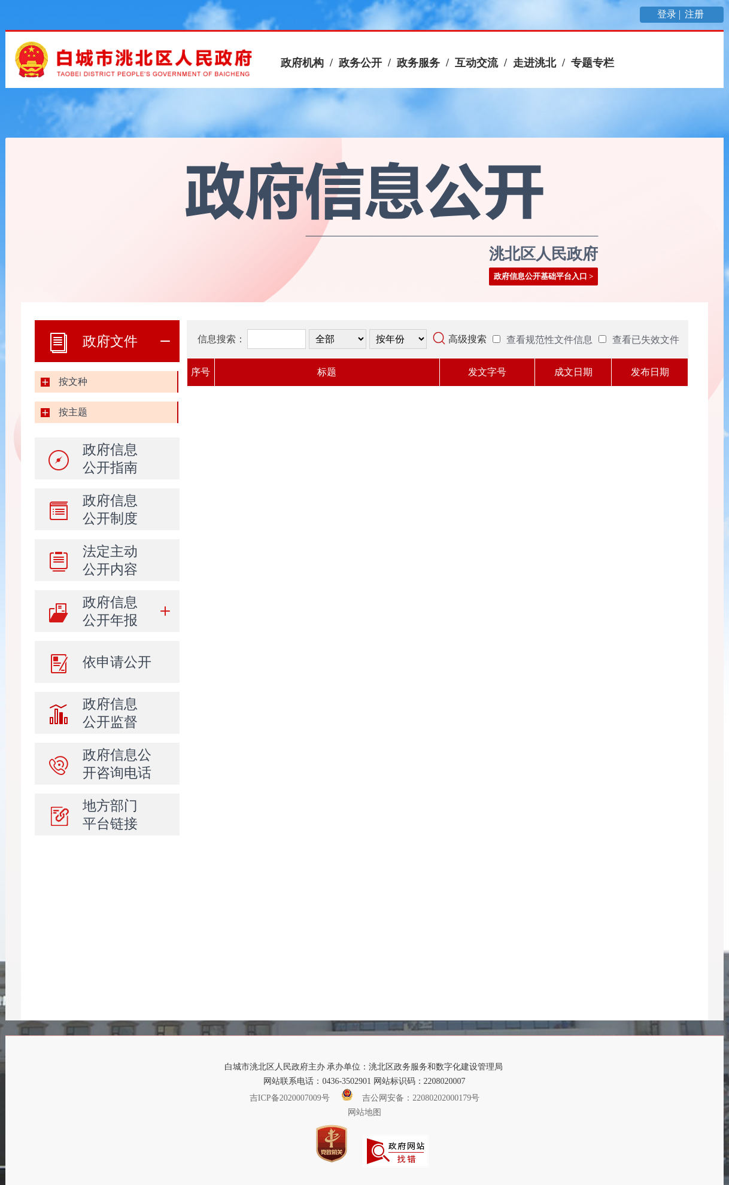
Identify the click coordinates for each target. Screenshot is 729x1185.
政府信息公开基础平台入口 (540, 276)
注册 (695, 14)
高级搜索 (467, 339)
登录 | (670, 14)
